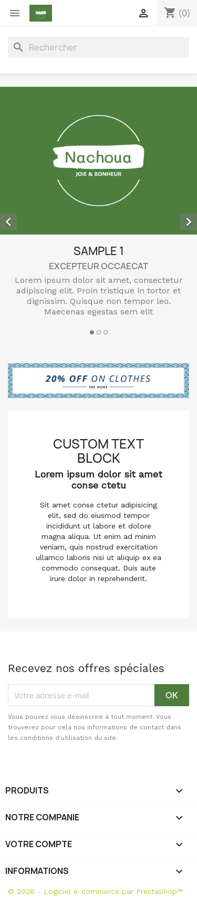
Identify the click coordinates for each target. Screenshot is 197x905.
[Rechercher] (98, 47)
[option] (98, 212)
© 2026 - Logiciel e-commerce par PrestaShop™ (95, 891)
